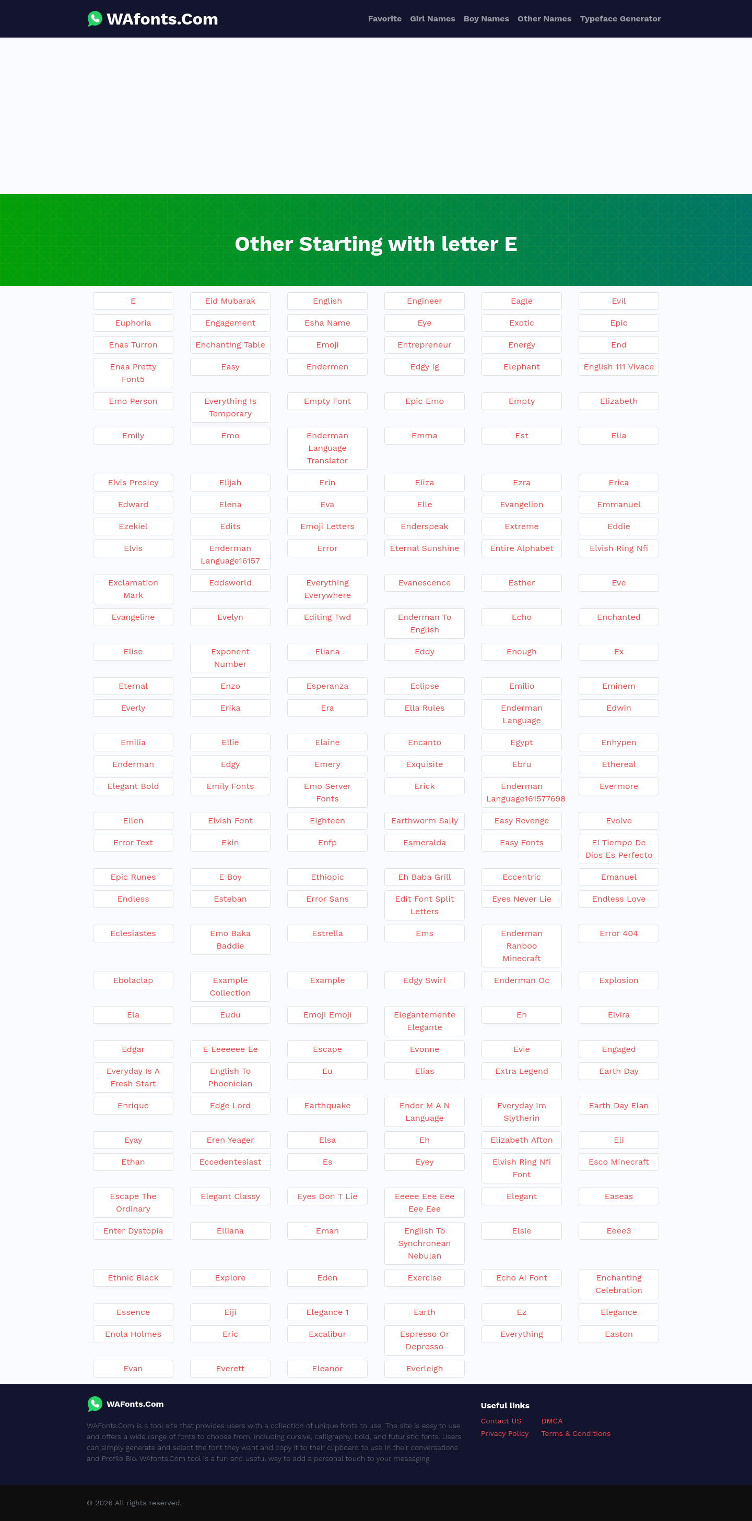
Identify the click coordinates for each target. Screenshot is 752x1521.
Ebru (522, 764)
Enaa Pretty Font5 (133, 373)
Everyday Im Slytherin (521, 1111)
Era (327, 708)
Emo (230, 435)
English (327, 301)
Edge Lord (230, 1105)
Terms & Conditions (576, 1433)
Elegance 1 (327, 1312)
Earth (425, 1312)
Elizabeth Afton (521, 1140)
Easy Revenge (521, 820)
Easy (230, 367)
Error (327, 548)
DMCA (552, 1421)
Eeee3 (619, 1231)
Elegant (522, 1196)
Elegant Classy (230, 1196)
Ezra (522, 482)
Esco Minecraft (619, 1162)
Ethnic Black (133, 1278)
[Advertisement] (376, 116)
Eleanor (327, 1368)
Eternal (133, 686)
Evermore (619, 786)
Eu (327, 1071)
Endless (133, 899)
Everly (133, 708)
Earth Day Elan (619, 1105)
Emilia (133, 742)
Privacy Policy (505, 1433)
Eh (424, 1140)
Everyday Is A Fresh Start (133, 1077)
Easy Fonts (522, 842)
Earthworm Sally (425, 820)
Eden (327, 1278)
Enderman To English (425, 623)
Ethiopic (327, 877)
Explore (230, 1278)
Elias (424, 1071)
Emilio (521, 686)
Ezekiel (133, 526)
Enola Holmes (133, 1334)
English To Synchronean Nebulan (424, 1243)
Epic (618, 323)
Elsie (521, 1231)
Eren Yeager (230, 1140)
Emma (425, 435)
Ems (424, 933)
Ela (133, 1015)
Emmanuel (619, 504)
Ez (522, 1312)
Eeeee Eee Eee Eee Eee (424, 1202)
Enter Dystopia (133, 1231)
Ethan (133, 1162)
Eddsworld (230, 583)
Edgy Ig (424, 367)
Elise (133, 651)
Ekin (230, 842)
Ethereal (619, 764)
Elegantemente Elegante (424, 1021)
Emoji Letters (327, 526)
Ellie (230, 742)
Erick (424, 786)
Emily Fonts (230, 786)
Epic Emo (424, 401)
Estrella (327, 933)
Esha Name (327, 323)
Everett (230, 1368)
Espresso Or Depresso (425, 1340)
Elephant (521, 367)
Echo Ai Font (521, 1278)
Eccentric (521, 877)
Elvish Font (230, 820)
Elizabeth (619, 401)
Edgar (133, 1049)
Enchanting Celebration (618, 1284)
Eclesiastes (133, 933)
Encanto (424, 742)
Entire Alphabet (521, 548)
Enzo (230, 686)
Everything (521, 1334)
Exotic (521, 323)
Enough (522, 651)
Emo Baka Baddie (230, 939)
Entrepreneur (424, 345)
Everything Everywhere (327, 589)
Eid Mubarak (230, 301)
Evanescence (424, 583)
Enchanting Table (230, 345)
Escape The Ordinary (133, 1202)
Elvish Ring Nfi (619, 548)
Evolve (619, 820)
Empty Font (327, 401)
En (521, 1015)
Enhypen (618, 742)
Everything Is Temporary (230, 407)
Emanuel (619, 877)
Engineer (424, 301)
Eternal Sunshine (425, 548)
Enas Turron (133, 345)
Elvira (619, 1015)
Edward (133, 504)
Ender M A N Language (425, 1111)
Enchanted (619, 617)
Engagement (230, 323)
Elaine (327, 742)
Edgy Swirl (424, 980)
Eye (424, 323)
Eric (230, 1334)
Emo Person (133, 401)
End (619, 345)
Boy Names (486, 18)
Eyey (424, 1162)
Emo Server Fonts (327, 792)
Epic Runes (133, 877)
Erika (230, 708)
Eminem (619, 686)
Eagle (522, 301)
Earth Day (619, 1071)
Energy (521, 345)
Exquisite (424, 764)
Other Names (544, 18)
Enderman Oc (522, 980)
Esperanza (328, 686)
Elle (424, 504)
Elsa (327, 1140)
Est (521, 435)
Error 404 (619, 933)
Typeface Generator (620, 18)
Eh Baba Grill (424, 877)
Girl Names (432, 18)
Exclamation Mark (133, 589)
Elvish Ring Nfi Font (521, 1168)
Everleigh (424, 1368)
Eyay (133, 1140)
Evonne (425, 1049)
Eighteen (327, 820)
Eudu (230, 1015)
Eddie (618, 526)
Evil (619, 301)
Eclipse (424, 686)
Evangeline (133, 617)
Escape (327, 1049)
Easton (619, 1334)
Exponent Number (230, 657)
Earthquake (327, 1105)
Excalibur (327, 1334)
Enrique (133, 1105)
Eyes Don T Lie (328, 1196)
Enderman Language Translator (327, 447)
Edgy (230, 764)
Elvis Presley (133, 482)
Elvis (133, 548)
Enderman (133, 764)
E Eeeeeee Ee (230, 1049)
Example (327, 980)
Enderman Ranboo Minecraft (522, 945)
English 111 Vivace (619, 367)
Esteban (230, 899)
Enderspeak (424, 526)
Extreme (521, 526)
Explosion (618, 980)
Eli (619, 1140)
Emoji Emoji (327, 1015)
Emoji (327, 345)
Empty (522, 401)
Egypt (521, 742)
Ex (619, 651)
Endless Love (618, 899)
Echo (522, 617)
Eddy (424, 651)
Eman (327, 1231)
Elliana (230, 1231)
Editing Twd (327, 617)
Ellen (133, 820)
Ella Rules (424, 708)
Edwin (618, 708)
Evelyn (230, 617)
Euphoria (133, 323)
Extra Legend (521, 1071)
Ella (618, 435)
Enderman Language (522, 714)
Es (328, 1162)
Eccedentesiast (230, 1162)
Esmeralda (424, 842)
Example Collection (230, 986)
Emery (327, 764)
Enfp (327, 842)
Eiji (231, 1312)
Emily (133, 435)
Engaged (619, 1049)
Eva (328, 504)
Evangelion (521, 504)
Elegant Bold (133, 786)
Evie (521, 1049)
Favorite (385, 18)
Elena (230, 504)
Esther (521, 583)
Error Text (133, 842)
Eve (619, 583)
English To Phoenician (230, 1077)
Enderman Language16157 (230, 554)
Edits (230, 526)
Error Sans (327, 899)
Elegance (619, 1312)
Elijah (230, 482)
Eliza (424, 482)
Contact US (501, 1421)
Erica (618, 482)
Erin (328, 482)
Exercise (425, 1278)
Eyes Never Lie (521, 899)
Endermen (327, 367)
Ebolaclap (133, 980)
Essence (133, 1312)
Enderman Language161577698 (524, 792)
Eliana (327, 651)
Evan (133, 1368)
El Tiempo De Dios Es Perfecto (618, 848)
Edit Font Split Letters (424, 905)
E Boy (230, 877)
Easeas (619, 1196)
